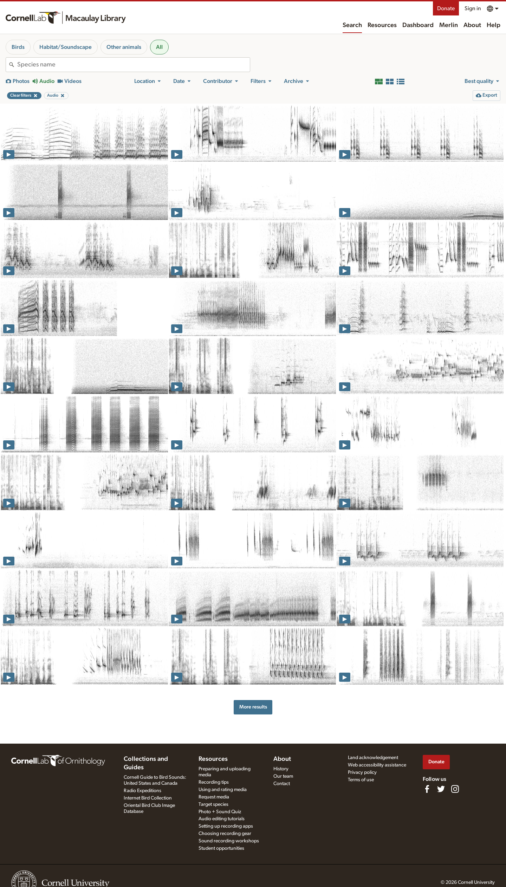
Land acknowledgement (373, 757)
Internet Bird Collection (148, 798)
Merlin (448, 25)
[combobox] (133, 65)
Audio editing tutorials (222, 818)
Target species (213, 804)
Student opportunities (221, 848)
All (159, 47)
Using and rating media (223, 789)
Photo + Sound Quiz (220, 811)
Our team (283, 776)
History (280, 768)
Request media (214, 797)
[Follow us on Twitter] (441, 789)
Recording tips (214, 782)
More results (253, 707)
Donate (446, 8)
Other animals (123, 47)
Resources (382, 25)
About (472, 25)
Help (493, 25)
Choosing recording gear (225, 833)
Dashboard (418, 25)
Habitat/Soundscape (65, 47)
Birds (18, 47)
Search (352, 25)
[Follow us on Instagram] (455, 789)
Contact (281, 783)
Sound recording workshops (229, 841)
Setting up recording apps (226, 826)
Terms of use (361, 779)
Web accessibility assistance (377, 765)
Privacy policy (362, 772)
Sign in (473, 8)
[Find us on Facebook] (427, 789)
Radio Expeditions (142, 790)
